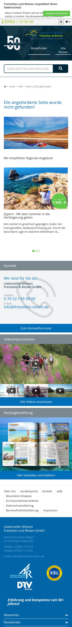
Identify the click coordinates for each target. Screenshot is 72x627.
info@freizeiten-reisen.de (28, 556)
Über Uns (10, 491)
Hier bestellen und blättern (36, 475)
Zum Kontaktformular (36, 328)
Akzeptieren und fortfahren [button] (57, 13)
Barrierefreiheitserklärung (22, 510)
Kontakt (47, 491)
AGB (59, 491)
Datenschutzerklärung (20, 505)
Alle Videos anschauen (36, 402)
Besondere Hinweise (18, 496)
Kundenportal (29, 491)
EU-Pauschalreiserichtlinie (22, 501)
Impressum (50, 510)
